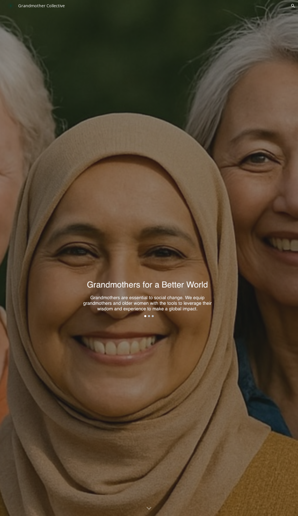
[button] (293, 6)
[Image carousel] (149, 274)
